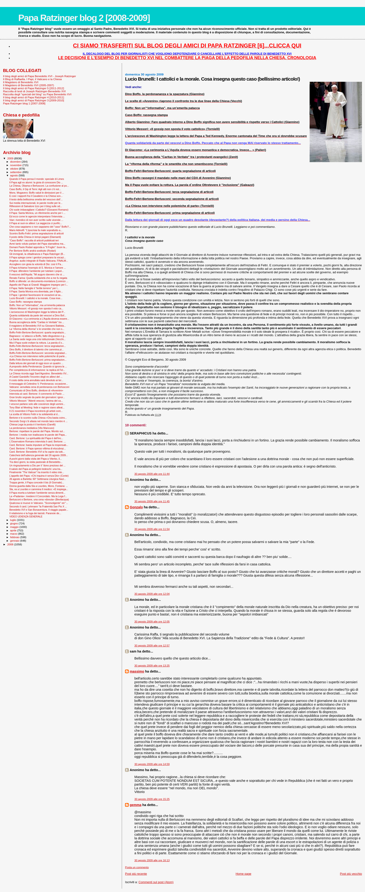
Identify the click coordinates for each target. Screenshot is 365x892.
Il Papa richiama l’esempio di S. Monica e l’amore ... (37, 267)
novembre (16, 165)
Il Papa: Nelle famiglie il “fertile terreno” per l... (34, 288)
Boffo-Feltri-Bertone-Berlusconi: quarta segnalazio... (37, 332)
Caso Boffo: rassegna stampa (25, 301)
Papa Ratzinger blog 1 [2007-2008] (24, 103)
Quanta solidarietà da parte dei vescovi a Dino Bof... (37, 315)
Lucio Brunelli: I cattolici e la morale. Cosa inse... (35, 298)
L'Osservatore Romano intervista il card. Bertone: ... (37, 441)
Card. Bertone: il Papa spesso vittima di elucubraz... (37, 448)
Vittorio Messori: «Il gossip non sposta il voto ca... (36, 308)
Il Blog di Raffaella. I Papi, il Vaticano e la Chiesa (32, 79)
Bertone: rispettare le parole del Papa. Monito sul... (37, 431)
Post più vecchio (351, 873)
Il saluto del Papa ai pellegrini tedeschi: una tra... (35, 469)
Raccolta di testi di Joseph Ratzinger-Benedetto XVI (34, 91)
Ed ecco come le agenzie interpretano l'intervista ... (37, 216)
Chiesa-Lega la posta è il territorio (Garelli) (32, 424)
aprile (13, 530)
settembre (16, 172)
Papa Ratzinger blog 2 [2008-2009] (84, 18)
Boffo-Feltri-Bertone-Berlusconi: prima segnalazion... (38, 359)
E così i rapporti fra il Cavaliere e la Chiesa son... (36, 196)
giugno (14, 523)
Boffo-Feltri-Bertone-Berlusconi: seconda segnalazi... (38, 353)
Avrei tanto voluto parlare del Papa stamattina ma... (37, 243)
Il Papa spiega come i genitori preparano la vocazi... (37, 257)
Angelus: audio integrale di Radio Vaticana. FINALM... (38, 260)
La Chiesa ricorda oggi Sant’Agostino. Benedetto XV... (38, 373)
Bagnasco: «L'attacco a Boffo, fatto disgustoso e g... (37, 336)
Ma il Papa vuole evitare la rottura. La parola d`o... (36, 342)
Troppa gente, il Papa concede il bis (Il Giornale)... (36, 482)
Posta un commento (137, 867)
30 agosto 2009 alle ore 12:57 (151, 645)
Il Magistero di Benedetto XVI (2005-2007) (28, 85)
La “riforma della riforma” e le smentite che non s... (36, 329)
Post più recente (136, 873)
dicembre (16, 161)
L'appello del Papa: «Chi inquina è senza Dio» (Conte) (38, 475)
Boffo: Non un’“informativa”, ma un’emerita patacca (37, 305)
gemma (135, 805)
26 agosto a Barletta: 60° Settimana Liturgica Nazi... (37, 479)
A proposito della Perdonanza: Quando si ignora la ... (38, 366)
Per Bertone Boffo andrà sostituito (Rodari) (32, 250)
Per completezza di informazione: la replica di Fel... (37, 370)
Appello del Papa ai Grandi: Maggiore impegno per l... (38, 284)
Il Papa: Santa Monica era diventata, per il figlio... (36, 291)
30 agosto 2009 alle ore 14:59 (151, 764)
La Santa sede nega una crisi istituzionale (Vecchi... (37, 339)
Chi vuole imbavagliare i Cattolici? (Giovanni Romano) (38, 209)
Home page (243, 873)
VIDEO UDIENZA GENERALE (25, 516)
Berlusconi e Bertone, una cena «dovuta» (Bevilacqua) (39, 499)
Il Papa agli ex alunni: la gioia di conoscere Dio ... (36, 182)
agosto (14, 175)
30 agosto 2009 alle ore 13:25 (151, 665)
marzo (14, 533)
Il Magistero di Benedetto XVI (20, 82)
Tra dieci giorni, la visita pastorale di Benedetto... (35, 462)
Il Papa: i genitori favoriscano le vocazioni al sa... (35, 295)
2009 (10, 158)
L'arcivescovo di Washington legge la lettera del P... (37, 312)
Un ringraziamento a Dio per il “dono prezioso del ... (37, 465)
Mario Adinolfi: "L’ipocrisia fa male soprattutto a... (35, 230)
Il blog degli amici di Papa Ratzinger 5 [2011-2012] (33, 88)
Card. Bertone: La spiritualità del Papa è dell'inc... (36, 438)
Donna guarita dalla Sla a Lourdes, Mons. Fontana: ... (38, 486)
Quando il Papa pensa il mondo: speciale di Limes (36, 179)
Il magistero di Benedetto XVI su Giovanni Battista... (37, 325)
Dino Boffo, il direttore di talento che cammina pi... (36, 349)
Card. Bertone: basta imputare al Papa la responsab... (38, 445)
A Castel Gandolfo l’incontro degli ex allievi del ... (35, 376)
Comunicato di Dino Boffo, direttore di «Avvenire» (36, 390)
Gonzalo (136, 507)
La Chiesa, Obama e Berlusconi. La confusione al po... (39, 185)
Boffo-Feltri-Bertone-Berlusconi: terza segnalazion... (37, 346)
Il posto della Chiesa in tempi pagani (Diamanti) (35, 237)
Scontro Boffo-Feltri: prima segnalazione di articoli (36, 233)
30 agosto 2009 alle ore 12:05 (151, 621)
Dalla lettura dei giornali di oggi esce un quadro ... (36, 363)
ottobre (14, 168)
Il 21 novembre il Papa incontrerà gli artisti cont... (36, 411)
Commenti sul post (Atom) (156, 882)
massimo (137, 671)
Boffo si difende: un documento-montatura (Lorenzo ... (38, 281)
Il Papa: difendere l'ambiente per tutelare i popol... (36, 271)
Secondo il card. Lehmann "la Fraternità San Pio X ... (38, 506)
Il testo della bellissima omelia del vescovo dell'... (36, 199)
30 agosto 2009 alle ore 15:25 (151, 799)
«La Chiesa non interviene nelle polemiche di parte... (38, 356)
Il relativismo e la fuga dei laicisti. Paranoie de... (35, 513)
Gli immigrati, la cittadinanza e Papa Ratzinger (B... (37, 254)
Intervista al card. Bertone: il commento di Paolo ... (36, 393)
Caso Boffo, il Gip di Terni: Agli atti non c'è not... (35, 189)
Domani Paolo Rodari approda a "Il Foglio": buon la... (38, 247)
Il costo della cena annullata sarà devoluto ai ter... (36, 380)
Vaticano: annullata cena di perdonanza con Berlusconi (39, 387)
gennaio (15, 540)
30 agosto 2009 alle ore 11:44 (151, 473)
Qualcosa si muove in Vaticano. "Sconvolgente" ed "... (38, 503)
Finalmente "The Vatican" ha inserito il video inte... (36, 472)
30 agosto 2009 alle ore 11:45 (151, 501)
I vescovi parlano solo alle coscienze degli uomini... (37, 404)
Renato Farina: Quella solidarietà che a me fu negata (38, 278)
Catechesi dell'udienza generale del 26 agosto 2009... (38, 455)
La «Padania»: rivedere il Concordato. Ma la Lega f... (38, 496)
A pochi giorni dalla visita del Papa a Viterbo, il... (35, 458)
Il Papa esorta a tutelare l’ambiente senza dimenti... (37, 492)
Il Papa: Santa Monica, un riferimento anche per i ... (37, 213)
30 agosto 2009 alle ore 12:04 (151, 593)
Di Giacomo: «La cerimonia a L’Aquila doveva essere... (39, 318)
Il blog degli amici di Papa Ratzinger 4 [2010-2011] (33, 97)
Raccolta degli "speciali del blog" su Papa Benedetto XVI (37, 94)
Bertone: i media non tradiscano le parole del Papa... (38, 434)
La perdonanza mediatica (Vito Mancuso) (31, 428)
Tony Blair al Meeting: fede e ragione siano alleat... (36, 407)
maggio (15, 527)
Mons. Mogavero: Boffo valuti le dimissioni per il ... (36, 192)
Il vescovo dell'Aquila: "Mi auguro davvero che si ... (36, 274)
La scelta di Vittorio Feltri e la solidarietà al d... (34, 414)
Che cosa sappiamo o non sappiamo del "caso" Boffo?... (40, 226)
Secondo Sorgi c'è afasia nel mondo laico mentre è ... (38, 421)
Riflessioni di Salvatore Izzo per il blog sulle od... (35, 206)
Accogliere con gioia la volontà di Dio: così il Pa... (36, 264)
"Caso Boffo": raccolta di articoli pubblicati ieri (34, 240)
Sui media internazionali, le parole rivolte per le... (35, 203)
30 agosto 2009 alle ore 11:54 (151, 529)
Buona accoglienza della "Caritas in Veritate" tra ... (36, 322)
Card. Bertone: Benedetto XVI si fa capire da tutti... (37, 451)
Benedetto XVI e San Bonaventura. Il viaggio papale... (38, 509)
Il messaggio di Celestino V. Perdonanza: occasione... (38, 383)
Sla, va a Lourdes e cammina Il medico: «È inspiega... (38, 489)
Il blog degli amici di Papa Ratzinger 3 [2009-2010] (33, 100)
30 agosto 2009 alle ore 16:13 (151, 860)
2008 (10, 544)
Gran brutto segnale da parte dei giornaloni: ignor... (37, 397)
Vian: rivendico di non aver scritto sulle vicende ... (36, 220)
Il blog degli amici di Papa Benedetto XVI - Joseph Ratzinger (39, 76)
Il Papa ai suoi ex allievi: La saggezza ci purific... (35, 223)
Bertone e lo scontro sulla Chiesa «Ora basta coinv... (38, 417)
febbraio (15, 537)
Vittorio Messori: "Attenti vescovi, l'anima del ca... (36, 400)
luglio (13, 520)
